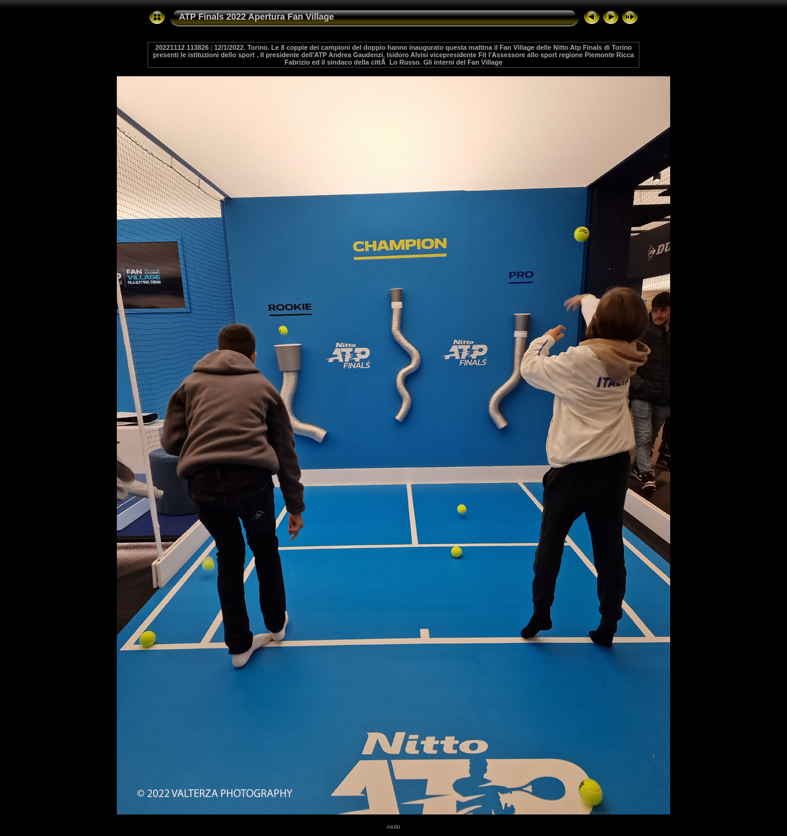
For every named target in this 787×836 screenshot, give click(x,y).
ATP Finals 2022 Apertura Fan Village (256, 17)
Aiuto (393, 826)
